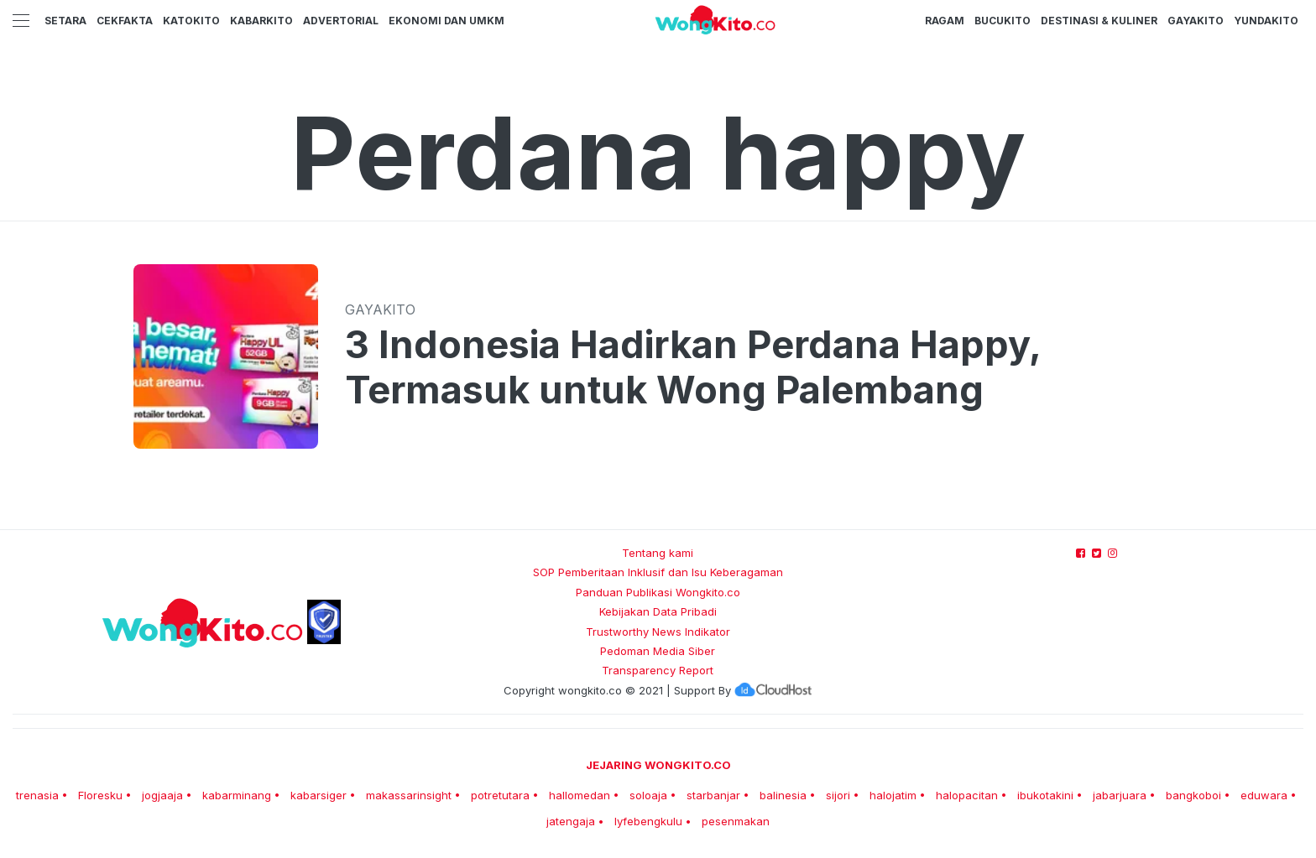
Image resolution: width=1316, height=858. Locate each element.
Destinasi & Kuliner (1099, 20)
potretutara (500, 795)
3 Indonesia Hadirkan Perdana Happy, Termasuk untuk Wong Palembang (693, 367)
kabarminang (236, 795)
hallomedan (579, 795)
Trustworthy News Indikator (658, 631)
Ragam (944, 20)
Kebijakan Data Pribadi (658, 611)
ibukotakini (1045, 795)
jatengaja (570, 821)
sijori (838, 795)
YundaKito (1266, 20)
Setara (65, 20)
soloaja (648, 795)
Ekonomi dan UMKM (446, 20)
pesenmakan (736, 821)
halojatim (893, 795)
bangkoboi (1193, 795)
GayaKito (1195, 20)
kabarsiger (318, 795)
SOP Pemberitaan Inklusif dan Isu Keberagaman (658, 572)
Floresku (100, 795)
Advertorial (341, 20)
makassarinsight (409, 795)
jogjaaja (162, 795)
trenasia (37, 795)
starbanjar (713, 795)
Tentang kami (657, 552)
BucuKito (1002, 20)
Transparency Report (657, 670)
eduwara (1263, 795)
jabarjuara (1119, 795)
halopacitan (967, 795)
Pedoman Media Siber (657, 651)
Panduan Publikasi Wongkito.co (658, 592)
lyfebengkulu (648, 821)
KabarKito (261, 20)
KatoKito (191, 20)
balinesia (783, 795)
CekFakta (125, 20)
